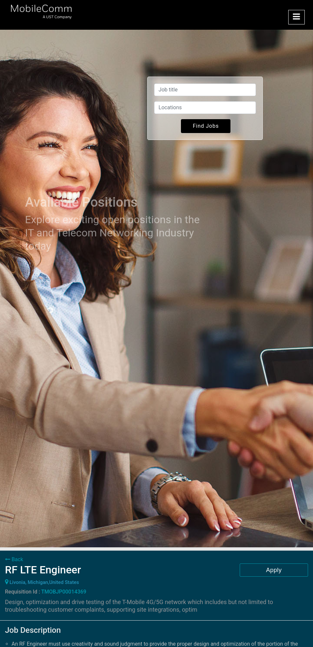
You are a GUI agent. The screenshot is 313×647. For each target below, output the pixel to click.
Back (14, 559)
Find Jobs (206, 126)
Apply (274, 570)
